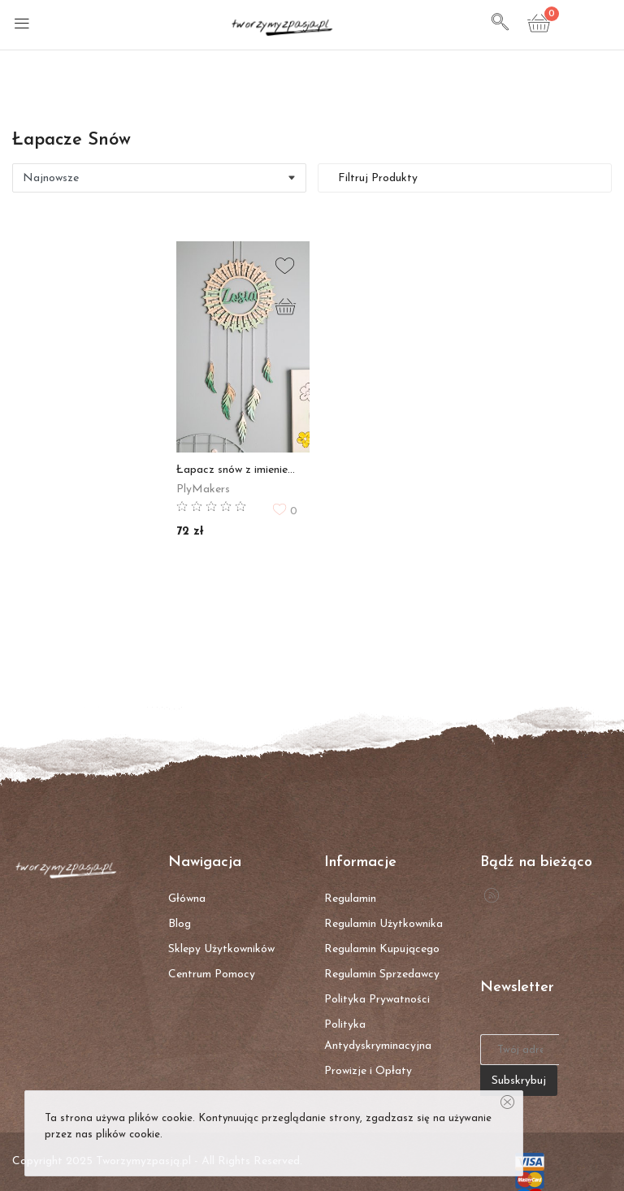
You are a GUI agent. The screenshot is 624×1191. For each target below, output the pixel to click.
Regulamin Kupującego (382, 949)
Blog (179, 924)
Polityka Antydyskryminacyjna (377, 1035)
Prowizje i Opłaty (368, 1071)
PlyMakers (203, 489)
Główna (187, 899)
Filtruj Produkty (376, 178)
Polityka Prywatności (377, 1000)
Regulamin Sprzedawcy (382, 974)
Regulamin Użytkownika (383, 924)
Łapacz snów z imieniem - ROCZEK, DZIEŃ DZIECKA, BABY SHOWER (236, 470)
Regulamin (350, 899)
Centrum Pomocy (211, 974)
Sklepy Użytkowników (221, 949)
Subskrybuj (519, 1081)
